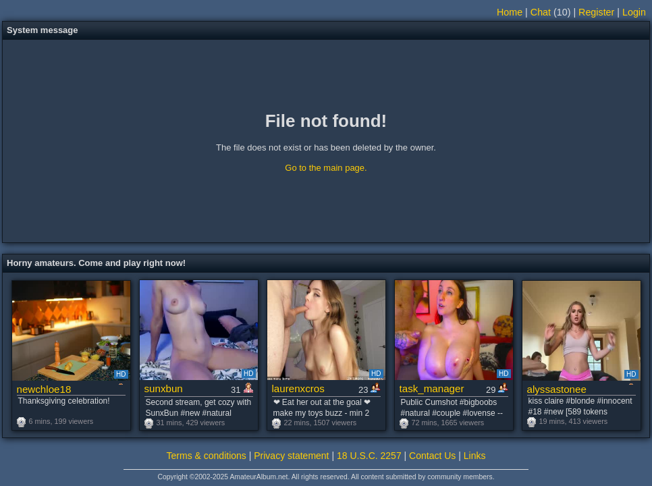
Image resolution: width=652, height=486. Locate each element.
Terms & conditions (206, 455)
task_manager (432, 388)
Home (509, 12)
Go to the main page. (325, 168)
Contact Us (432, 455)
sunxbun (163, 388)
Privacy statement (291, 455)
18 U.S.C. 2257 (369, 455)
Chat (541, 12)
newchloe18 (44, 389)
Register (596, 12)
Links (475, 455)
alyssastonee (557, 389)
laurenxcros (298, 388)
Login (634, 12)
